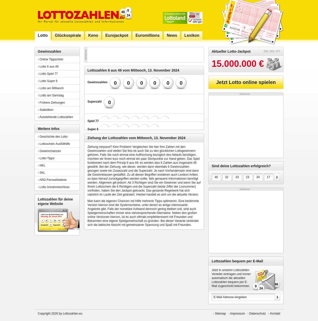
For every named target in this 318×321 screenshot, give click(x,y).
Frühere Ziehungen (51, 102)
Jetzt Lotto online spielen (246, 82)
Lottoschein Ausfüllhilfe (54, 144)
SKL (41, 172)
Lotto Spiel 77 (48, 74)
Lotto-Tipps (46, 158)
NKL (41, 165)
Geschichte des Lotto (53, 136)
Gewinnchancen (49, 151)
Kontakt (275, 313)
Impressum (237, 313)
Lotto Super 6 (47, 81)
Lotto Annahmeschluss (54, 187)
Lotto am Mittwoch (51, 88)
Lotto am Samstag (51, 95)
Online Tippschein (50, 59)
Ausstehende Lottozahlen (55, 117)
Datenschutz (257, 313)
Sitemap (220, 313)
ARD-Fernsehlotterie (52, 180)
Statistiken (45, 110)
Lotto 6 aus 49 (48, 66)
